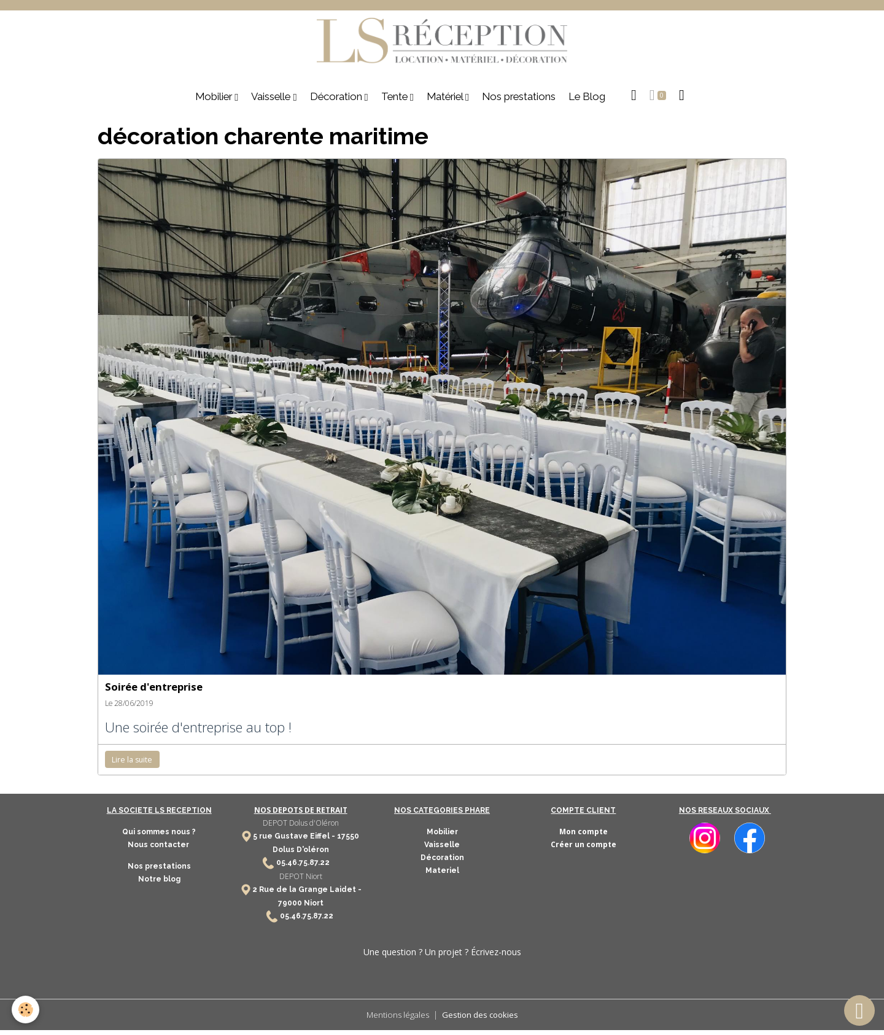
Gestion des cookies (481, 1019)
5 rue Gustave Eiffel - (295, 841)
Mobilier (215, 101)
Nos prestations (519, 101)
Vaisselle (272, 101)
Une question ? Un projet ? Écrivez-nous (442, 956)
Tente (395, 101)
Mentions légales (395, 1019)
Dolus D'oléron (301, 854)
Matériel (446, 101)
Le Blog (586, 101)
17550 (348, 841)
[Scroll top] (859, 1010)
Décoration (337, 101)
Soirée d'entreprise (154, 691)
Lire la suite (132, 764)
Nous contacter (159, 849)
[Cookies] (26, 1009)
